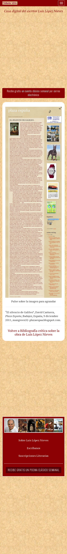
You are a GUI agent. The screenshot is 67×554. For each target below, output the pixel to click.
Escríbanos (33, 448)
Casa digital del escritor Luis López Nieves (33, 11)
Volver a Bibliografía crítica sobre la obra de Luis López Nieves (33, 333)
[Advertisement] (33, 50)
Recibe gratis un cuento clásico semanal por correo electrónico (33, 93)
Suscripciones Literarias (33, 456)
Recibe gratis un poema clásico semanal (33, 470)
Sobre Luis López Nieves (33, 440)
